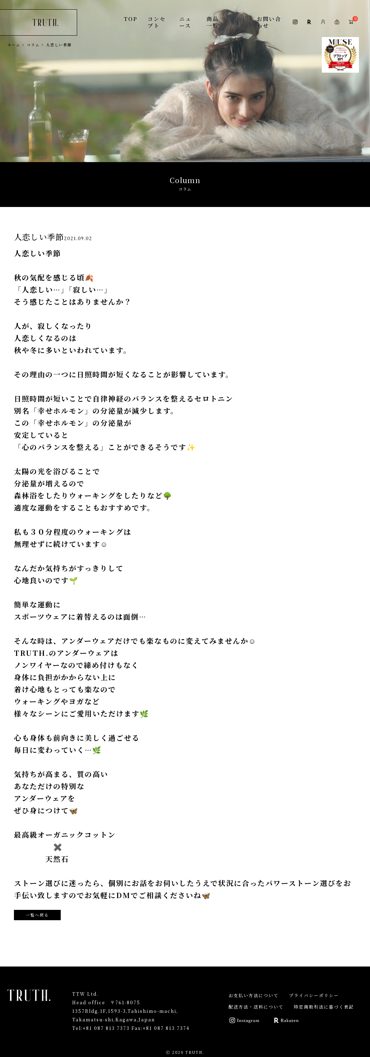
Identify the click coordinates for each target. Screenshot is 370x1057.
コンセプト (157, 22)
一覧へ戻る (37, 915)
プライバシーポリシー (314, 995)
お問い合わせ (269, 22)
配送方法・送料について (256, 1007)
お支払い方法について (254, 995)
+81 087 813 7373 (106, 1028)
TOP (131, 18)
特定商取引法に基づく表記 (324, 1007)
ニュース (185, 22)
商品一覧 (212, 22)
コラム (240, 22)
